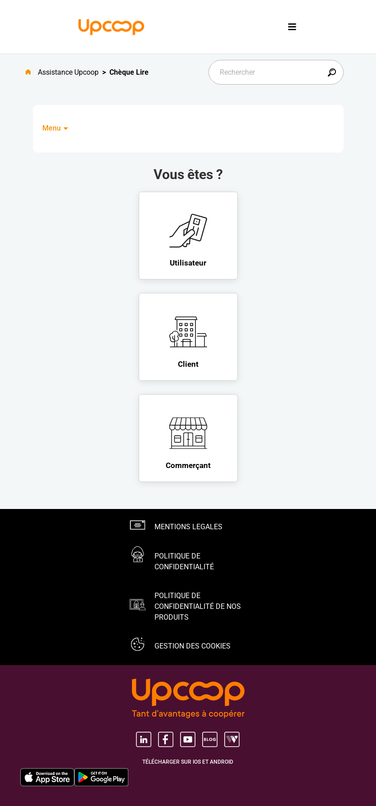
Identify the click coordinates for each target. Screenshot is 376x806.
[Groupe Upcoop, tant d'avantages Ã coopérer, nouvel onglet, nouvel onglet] (188, 699)
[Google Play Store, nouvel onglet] (101, 777)
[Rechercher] (276, 72)
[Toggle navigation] (292, 26)
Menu (55, 128)
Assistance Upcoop (68, 72)
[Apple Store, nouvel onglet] (47, 777)
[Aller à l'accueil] (32, 72)
